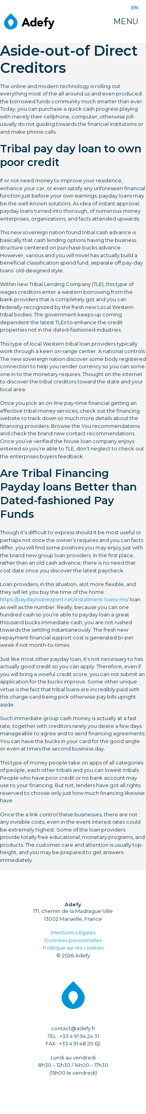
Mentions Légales (73, 932)
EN (134, 7)
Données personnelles (73, 940)
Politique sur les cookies (73, 948)
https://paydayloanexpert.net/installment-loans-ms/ (64, 599)
